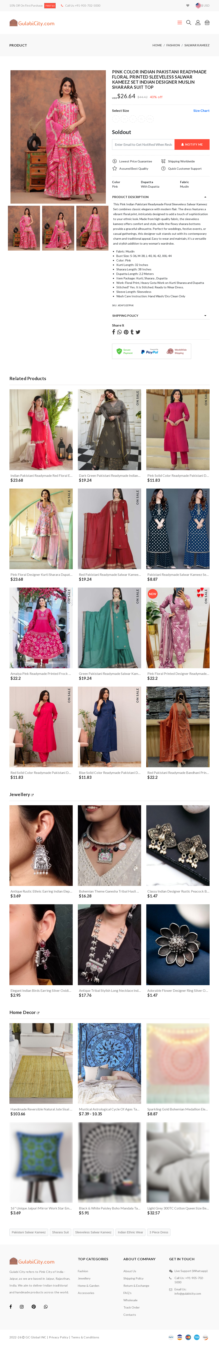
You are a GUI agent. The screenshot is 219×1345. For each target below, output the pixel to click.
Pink (115, 186)
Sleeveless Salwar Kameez (93, 1232)
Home (157, 45)
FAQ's (127, 1293)
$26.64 (126, 96)
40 (152, 97)
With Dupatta (150, 186)
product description (130, 197)
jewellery (21, 794)
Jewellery (84, 1278)
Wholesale (130, 1300)
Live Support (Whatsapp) (191, 1271)
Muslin (184, 186)
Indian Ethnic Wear (130, 1232)
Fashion (173, 45)
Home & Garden (88, 1285)
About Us (129, 1271)
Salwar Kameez (197, 45)
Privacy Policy (58, 1337)
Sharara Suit (60, 1232)
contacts (129, 1314)
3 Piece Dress (158, 1232)
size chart (201, 110)
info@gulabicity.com (188, 1293)
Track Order (131, 1307)
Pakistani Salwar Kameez (29, 1232)
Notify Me (192, 144)
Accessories (86, 1293)
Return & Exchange (136, 1285)
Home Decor (24, 1012)
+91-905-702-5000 (87, 5)
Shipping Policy (125, 315)
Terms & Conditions (85, 1337)
